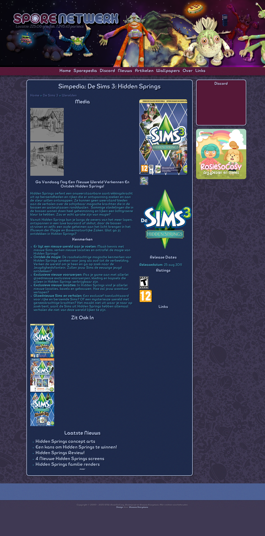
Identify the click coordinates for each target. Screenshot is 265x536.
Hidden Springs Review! (60, 453)
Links (200, 71)
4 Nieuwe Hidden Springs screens (70, 458)
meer (82, 469)
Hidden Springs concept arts (65, 441)
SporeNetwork (67, 19)
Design (119, 507)
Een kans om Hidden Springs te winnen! (76, 447)
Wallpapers (168, 71)
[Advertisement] (221, 203)
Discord (107, 71)
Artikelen (144, 71)
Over (188, 71)
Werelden (69, 95)
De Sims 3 (50, 95)
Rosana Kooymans (138, 507)
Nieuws (125, 71)
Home (65, 71)
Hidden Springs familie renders (68, 464)
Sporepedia (85, 71)
